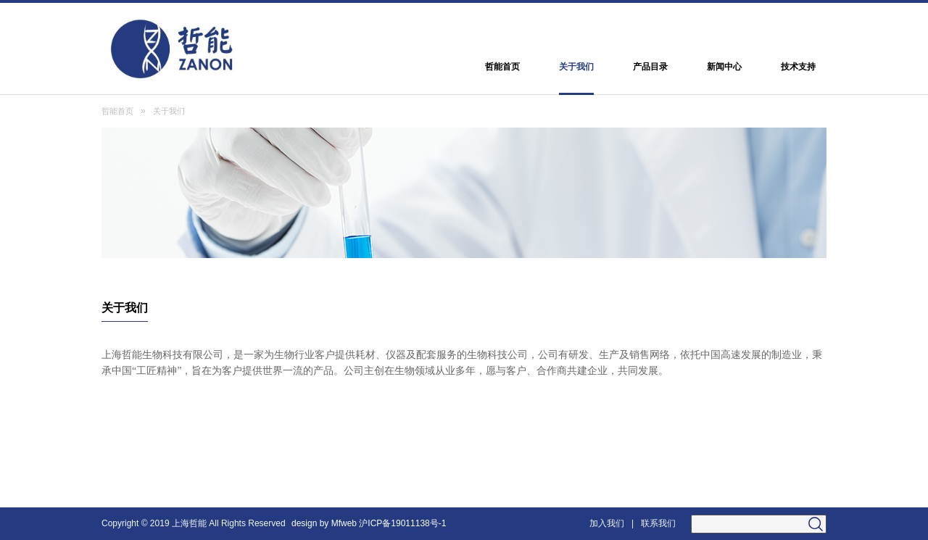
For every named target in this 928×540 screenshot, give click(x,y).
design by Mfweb (324, 523)
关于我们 (576, 67)
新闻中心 (724, 67)
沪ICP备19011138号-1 (403, 523)
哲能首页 (502, 67)
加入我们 (606, 523)
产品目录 (650, 67)
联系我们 (658, 523)
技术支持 (798, 67)
